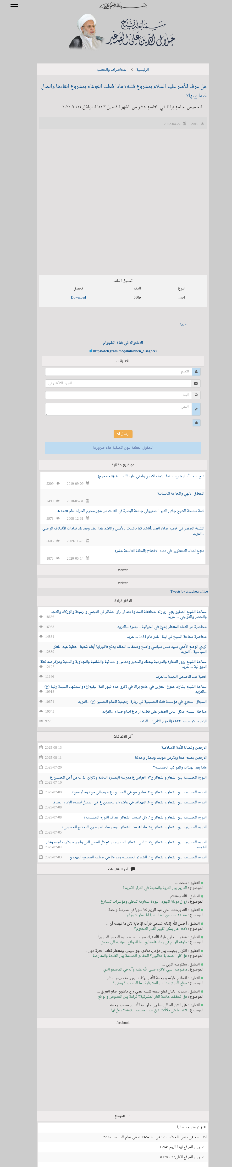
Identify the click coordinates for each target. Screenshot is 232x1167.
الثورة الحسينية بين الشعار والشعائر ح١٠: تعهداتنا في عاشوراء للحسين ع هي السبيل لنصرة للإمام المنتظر (122, 802)
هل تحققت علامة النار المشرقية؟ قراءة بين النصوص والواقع (135, 996)
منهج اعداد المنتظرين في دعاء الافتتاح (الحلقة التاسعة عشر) (152, 551)
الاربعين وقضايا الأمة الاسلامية (177, 747)
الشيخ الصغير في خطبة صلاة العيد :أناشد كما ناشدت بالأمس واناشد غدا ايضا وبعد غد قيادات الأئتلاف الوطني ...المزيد (116, 531)
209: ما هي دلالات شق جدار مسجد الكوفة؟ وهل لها (142, 1010)
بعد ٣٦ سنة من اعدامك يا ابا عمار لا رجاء (150, 915)
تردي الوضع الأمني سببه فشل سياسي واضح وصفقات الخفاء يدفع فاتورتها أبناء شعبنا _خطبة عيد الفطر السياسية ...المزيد (123, 649)
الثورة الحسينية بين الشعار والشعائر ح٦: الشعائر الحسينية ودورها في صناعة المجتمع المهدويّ (131, 857)
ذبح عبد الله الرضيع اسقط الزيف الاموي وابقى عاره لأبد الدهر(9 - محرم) (144, 476)
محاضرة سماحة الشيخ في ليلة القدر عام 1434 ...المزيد (160, 636)
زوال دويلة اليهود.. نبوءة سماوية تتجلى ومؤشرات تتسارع (137, 901)
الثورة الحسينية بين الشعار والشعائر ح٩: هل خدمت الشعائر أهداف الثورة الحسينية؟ (138, 817)
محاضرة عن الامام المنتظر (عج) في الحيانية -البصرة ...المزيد (155, 627)
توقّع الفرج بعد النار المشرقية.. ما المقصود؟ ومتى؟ (143, 983)
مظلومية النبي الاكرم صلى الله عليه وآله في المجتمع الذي (138, 969)
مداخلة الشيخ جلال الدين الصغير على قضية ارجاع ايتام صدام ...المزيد (147, 711)
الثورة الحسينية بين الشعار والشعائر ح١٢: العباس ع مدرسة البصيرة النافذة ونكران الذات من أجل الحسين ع (121, 777)
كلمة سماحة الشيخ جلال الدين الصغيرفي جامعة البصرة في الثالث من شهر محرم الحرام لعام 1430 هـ (123, 511)
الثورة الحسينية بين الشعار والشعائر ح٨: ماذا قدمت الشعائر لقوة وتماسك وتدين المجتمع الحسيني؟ (127, 827)
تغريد (176, 324)
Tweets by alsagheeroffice (182, 591)
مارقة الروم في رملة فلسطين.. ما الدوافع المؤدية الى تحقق (137, 942)
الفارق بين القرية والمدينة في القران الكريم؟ (148, 888)
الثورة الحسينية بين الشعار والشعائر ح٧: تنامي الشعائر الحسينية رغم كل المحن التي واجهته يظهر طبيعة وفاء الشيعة (119, 845)
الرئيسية (135, 69)
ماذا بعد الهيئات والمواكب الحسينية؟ (173, 767)
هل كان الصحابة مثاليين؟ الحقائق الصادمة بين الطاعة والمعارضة (133, 956)
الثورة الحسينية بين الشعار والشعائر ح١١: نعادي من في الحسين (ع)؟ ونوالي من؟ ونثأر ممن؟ (132, 792)
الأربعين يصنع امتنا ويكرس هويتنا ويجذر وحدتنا (164, 757)
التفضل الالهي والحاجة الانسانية (173, 493)
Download (71, 297)
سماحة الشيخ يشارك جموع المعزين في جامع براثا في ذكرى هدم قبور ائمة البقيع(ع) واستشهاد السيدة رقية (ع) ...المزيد (119, 689)
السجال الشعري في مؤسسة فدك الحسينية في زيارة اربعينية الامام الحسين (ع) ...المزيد (135, 701)
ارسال (116, 434)
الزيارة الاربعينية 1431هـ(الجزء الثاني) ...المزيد (166, 721)
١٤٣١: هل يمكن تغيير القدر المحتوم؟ (153, 929)
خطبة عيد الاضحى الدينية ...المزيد (174, 676)
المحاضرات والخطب (105, 69)
